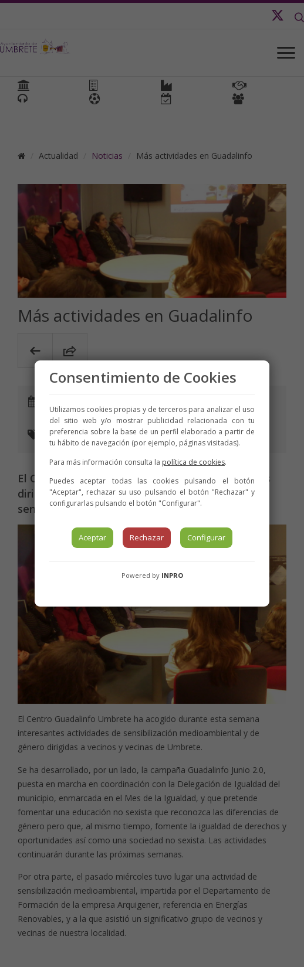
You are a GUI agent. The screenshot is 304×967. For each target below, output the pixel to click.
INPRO (172, 575)
